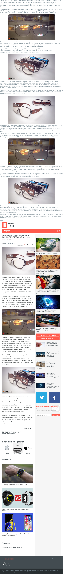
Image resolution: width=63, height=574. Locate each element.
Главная (11, 239)
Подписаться (55, 415)
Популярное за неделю (48, 335)
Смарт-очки (11, 434)
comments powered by (12, 547)
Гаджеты (7, 432)
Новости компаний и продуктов (13, 441)
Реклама (59, 559)
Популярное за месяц (48, 338)
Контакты (54, 559)
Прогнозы (13, 432)
